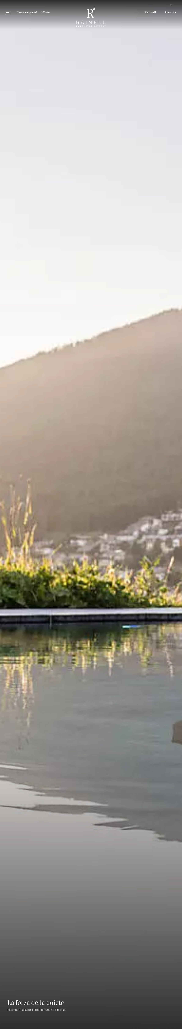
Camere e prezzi (27, 12)
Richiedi (150, 12)
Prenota (170, 12)
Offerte (45, 12)
